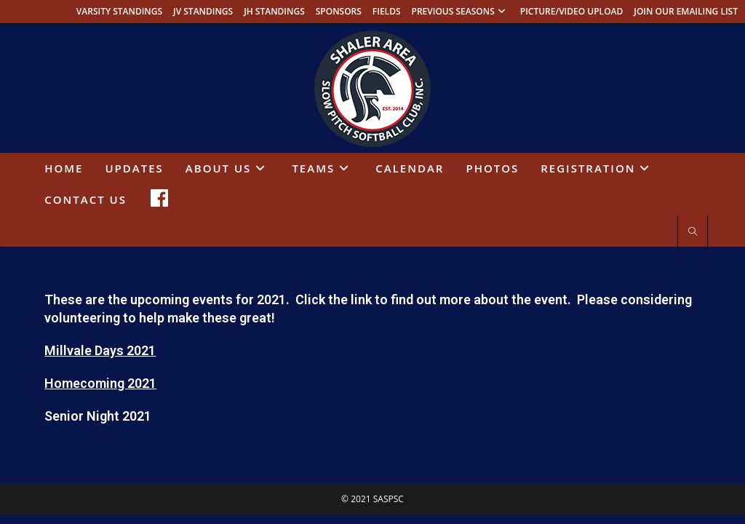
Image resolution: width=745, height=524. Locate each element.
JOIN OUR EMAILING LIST (686, 11)
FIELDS (386, 11)
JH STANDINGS (274, 11)
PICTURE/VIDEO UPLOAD (572, 11)
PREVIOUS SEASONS (460, 11)
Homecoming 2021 (100, 383)
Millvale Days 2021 (100, 350)
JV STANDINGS (203, 11)
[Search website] (692, 232)
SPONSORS (339, 11)
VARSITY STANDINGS (119, 11)
